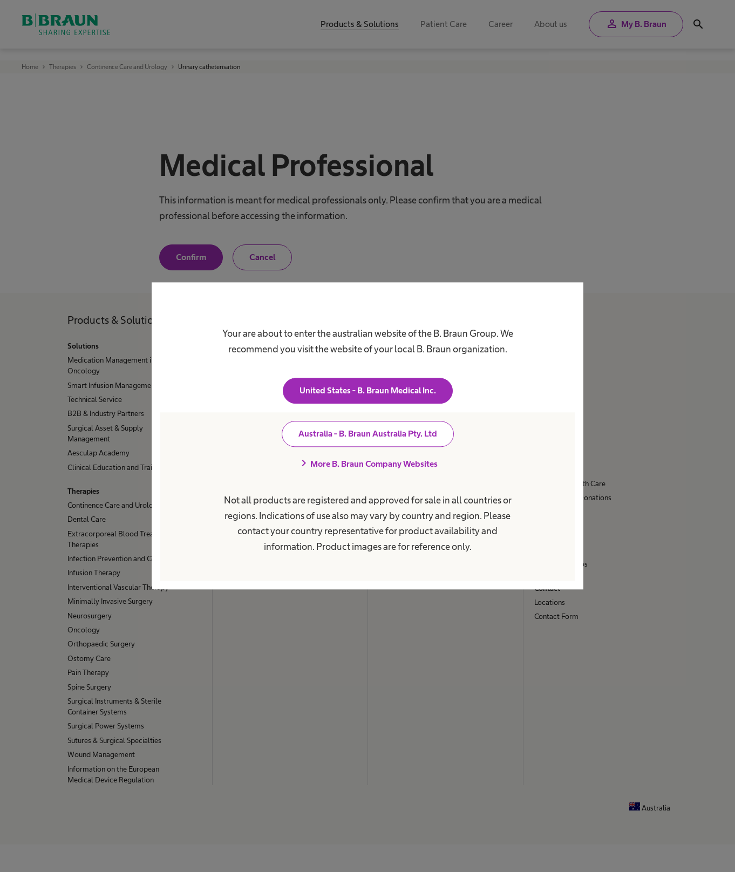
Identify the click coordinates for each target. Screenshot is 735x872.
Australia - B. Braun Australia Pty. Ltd (367, 434)
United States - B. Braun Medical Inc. (368, 391)
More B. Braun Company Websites (367, 464)
